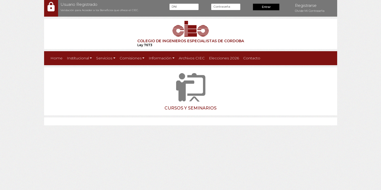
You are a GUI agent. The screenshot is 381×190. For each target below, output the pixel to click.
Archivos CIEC (192, 58)
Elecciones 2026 (224, 58)
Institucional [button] (78, 58)
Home (57, 57)
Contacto (251, 58)
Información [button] (160, 58)
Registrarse (306, 5)
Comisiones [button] (131, 58)
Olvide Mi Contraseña (309, 11)
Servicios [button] (104, 58)
